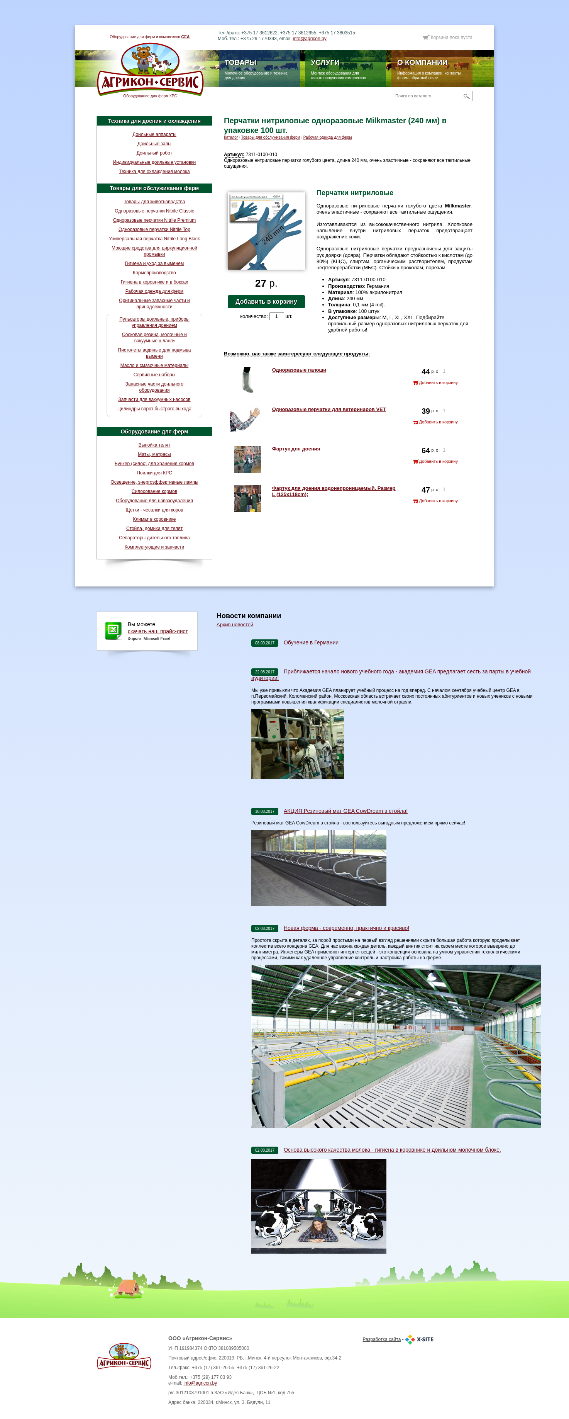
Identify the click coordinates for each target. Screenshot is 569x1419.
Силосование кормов (154, 491)
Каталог (231, 137)
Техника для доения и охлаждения (154, 121)
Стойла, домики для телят (154, 528)
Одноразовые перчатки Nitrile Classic (154, 211)
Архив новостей (235, 624)
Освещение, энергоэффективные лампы (154, 482)
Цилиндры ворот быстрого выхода (154, 408)
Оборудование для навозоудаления (154, 500)
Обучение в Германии (311, 642)
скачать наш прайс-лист (158, 631)
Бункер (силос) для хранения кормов (154, 463)
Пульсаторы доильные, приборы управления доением (154, 322)
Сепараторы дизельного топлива (154, 537)
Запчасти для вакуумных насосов (154, 399)
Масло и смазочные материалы (154, 365)
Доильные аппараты (154, 134)
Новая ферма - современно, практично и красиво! (346, 928)
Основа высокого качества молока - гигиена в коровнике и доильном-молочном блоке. (392, 1150)
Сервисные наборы (155, 374)
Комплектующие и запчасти (155, 547)
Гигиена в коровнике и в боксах (154, 282)
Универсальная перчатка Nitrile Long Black (154, 238)
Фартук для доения (296, 449)
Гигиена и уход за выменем (154, 263)
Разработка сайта (382, 1339)
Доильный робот (154, 153)
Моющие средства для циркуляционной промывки (154, 251)
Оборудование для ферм (154, 431)
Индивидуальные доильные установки (154, 162)
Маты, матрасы (154, 454)
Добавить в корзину (266, 301)
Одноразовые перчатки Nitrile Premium (154, 220)
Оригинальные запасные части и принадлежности (154, 303)
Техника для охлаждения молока (154, 171)
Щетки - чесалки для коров (154, 510)
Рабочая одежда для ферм (154, 291)
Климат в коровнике (154, 519)
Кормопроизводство (154, 272)
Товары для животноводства (154, 201)
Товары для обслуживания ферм (154, 188)
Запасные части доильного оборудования (154, 387)
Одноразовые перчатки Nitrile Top (154, 229)
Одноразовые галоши (299, 370)
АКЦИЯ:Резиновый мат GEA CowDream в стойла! (346, 811)
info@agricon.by (310, 38)
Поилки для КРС (154, 473)
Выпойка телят (155, 445)
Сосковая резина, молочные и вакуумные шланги (154, 337)
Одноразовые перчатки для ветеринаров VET (329, 409)
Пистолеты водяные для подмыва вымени (154, 353)
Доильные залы (154, 143)
